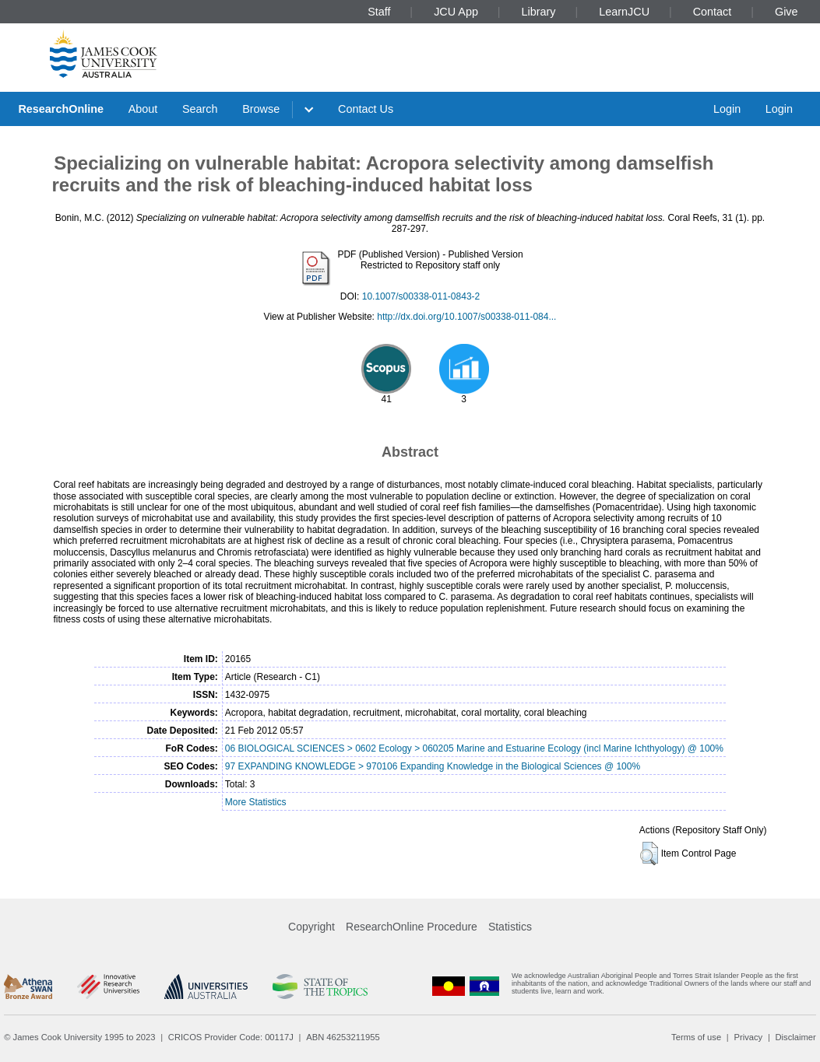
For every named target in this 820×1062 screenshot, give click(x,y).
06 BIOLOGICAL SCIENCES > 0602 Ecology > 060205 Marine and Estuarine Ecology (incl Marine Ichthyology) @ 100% (474, 748)
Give (786, 11)
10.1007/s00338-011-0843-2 (421, 296)
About (143, 109)
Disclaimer (796, 1037)
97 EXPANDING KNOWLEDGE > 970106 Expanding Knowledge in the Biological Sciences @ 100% (432, 766)
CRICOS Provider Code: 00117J (231, 1037)
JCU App (456, 11)
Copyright (311, 926)
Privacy (748, 1037)
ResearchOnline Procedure (411, 926)
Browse (261, 109)
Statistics (510, 926)
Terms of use (696, 1037)
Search (200, 109)
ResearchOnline (61, 109)
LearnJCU (624, 11)
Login (727, 109)
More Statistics (256, 802)
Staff (379, 11)
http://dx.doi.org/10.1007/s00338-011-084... (466, 316)
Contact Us (365, 109)
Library (539, 11)
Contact (712, 11)
